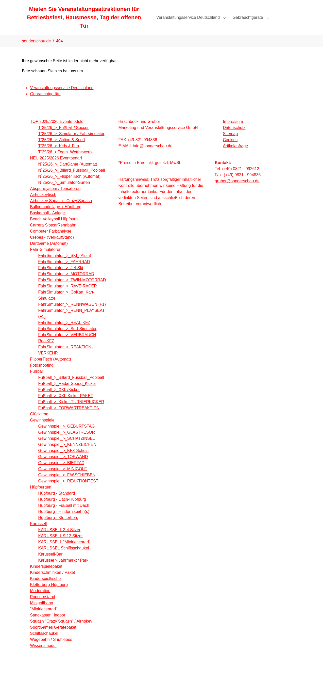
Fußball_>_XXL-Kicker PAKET (65, 404)
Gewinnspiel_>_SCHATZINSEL (66, 446)
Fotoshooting (42, 373)
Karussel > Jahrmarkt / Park (63, 568)
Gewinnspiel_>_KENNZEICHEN (67, 452)
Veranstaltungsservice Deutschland (62, 96)
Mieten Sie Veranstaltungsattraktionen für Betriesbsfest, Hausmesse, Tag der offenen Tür (84, 21)
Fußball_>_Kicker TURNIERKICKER (71, 410)
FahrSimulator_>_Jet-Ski (60, 276)
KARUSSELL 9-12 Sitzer (60, 544)
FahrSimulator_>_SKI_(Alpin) (64, 264)
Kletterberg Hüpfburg (49, 593)
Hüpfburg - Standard (56, 501)
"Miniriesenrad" (43, 617)
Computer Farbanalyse (51, 239)
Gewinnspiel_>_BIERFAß (61, 471)
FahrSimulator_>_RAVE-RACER (67, 294)
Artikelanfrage (235, 154)
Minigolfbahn (41, 611)
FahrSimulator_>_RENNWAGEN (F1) (72, 312)
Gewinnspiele (42, 428)
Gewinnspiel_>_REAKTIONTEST (68, 489)
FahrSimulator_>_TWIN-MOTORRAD (72, 288)
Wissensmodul (43, 654)
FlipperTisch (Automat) (50, 367)
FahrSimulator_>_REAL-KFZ (64, 331)
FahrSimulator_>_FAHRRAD (64, 270)
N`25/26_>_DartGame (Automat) (67, 172)
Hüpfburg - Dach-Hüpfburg (62, 507)
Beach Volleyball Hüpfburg (54, 227)
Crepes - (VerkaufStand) (52, 245)
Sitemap (230, 142)
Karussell (38, 532)
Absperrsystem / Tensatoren (55, 196)
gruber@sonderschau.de (237, 189)
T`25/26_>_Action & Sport (61, 148)
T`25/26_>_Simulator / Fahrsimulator (71, 142)
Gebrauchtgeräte (45, 102)
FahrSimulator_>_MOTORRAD (66, 282)
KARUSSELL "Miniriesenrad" (64, 550)
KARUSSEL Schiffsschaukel (63, 556)
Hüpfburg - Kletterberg (58, 526)
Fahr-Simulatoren (46, 257)
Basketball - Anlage (47, 221)
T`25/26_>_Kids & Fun (58, 154)
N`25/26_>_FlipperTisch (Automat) (69, 184)
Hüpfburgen (41, 495)
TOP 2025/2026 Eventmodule (56, 129)
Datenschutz (234, 136)
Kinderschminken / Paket (52, 580)
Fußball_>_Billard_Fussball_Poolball (71, 385)
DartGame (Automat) (49, 251)
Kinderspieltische (45, 586)
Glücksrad (39, 422)
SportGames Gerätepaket (53, 635)
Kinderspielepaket (46, 574)
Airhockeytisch (43, 203)
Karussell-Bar (50, 562)
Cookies (230, 148)
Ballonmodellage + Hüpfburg (55, 215)
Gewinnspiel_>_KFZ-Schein (63, 459)
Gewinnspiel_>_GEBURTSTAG (66, 434)
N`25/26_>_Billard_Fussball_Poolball (71, 178)
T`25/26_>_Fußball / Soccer (63, 136)
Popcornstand (42, 605)
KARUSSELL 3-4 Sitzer (59, 538)
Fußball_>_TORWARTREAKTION (69, 416)
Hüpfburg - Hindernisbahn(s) (64, 519)
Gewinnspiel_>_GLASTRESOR (66, 440)
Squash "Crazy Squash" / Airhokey (61, 629)
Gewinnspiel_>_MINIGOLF (62, 477)
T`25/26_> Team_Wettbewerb (65, 160)
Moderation (40, 599)
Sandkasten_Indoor (47, 623)
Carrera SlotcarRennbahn (53, 233)
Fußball (37, 379)
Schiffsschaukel (44, 641)
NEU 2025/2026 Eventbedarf (56, 166)
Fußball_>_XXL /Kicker (59, 398)
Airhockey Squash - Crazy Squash (61, 209)
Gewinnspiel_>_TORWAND (63, 465)
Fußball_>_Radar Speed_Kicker (67, 391)
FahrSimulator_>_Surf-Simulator (67, 337)
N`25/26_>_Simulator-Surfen (64, 190)
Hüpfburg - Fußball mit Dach (63, 513)
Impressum (233, 129)
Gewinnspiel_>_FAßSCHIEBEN (66, 483)
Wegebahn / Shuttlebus (51, 647)
